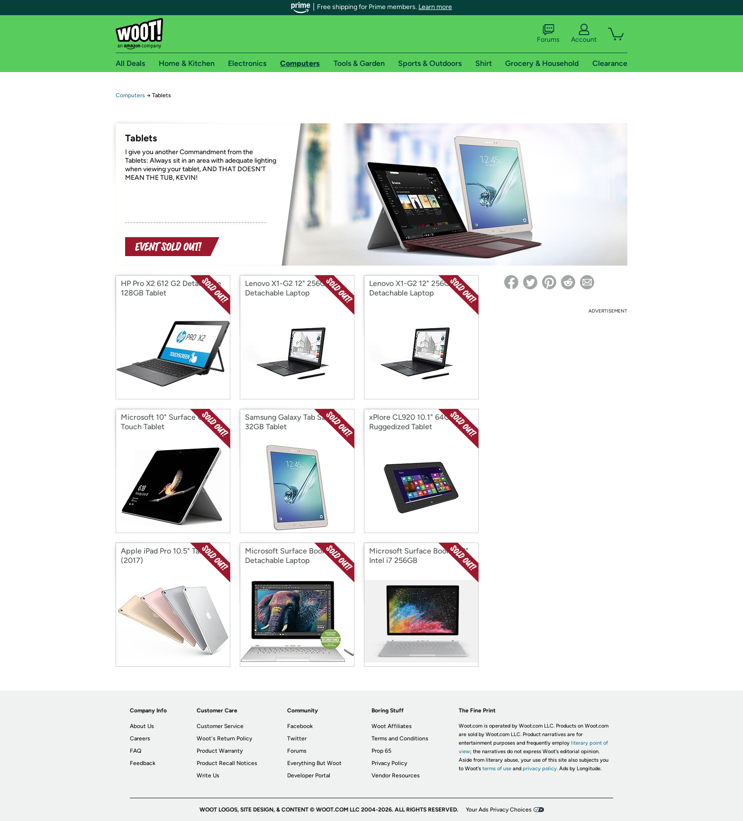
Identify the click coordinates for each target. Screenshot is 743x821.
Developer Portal (308, 775)
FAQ (135, 750)
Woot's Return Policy (224, 738)
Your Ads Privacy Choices (499, 809)
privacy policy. (540, 769)
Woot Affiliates (392, 726)
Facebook (300, 726)
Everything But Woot (314, 763)
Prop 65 (381, 750)
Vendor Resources (396, 775)
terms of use (496, 769)
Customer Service (220, 726)
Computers (130, 95)
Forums (548, 34)
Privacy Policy (389, 763)
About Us (142, 726)
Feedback (142, 763)
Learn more (435, 7)
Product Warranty (220, 750)
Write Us (208, 775)
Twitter (297, 738)
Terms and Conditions (400, 738)
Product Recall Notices (227, 763)
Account (584, 34)
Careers (140, 738)
